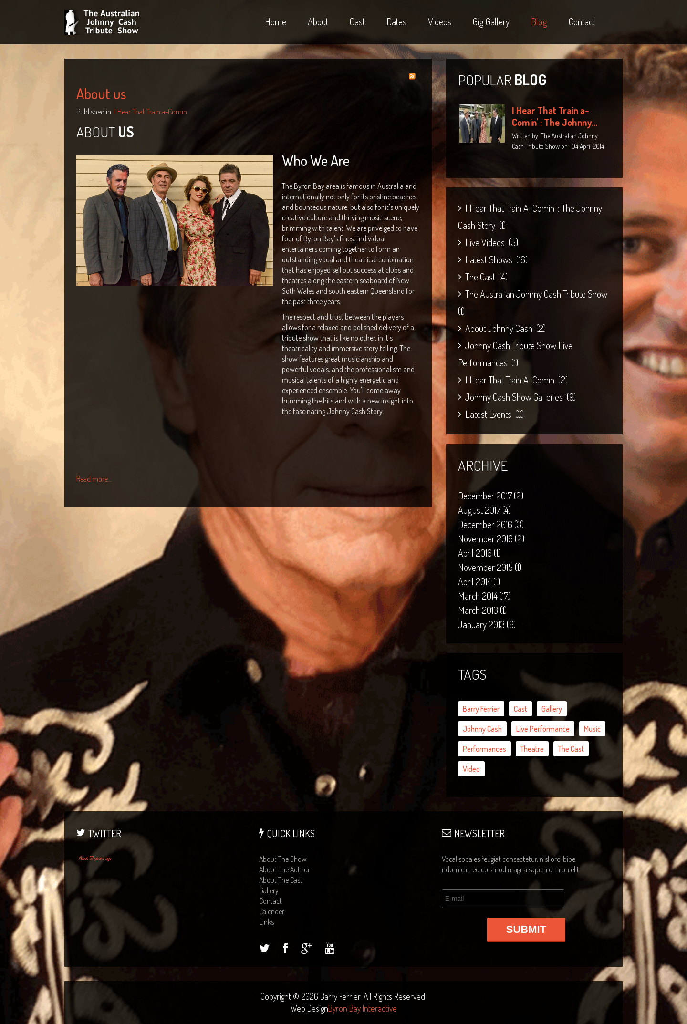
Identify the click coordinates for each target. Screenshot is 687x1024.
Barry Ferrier (481, 709)
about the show (283, 859)
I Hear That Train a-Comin (150, 111)
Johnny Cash (482, 729)
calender (271, 911)
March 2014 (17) (484, 596)
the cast (571, 749)
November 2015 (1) (489, 567)
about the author (284, 869)
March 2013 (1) (482, 610)
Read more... (94, 479)
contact (270, 901)
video (471, 769)
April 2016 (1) (479, 553)
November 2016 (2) (491, 538)
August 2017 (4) (484, 510)
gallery (551, 709)
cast (520, 709)
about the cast (280, 880)
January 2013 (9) (487, 624)
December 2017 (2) (490, 495)
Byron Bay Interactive (362, 1008)
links (266, 922)
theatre (532, 749)
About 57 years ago (95, 858)
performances (484, 749)
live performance (543, 729)
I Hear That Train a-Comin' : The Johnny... (554, 116)
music (592, 729)
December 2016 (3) (491, 524)
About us (101, 93)
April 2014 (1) (479, 581)
